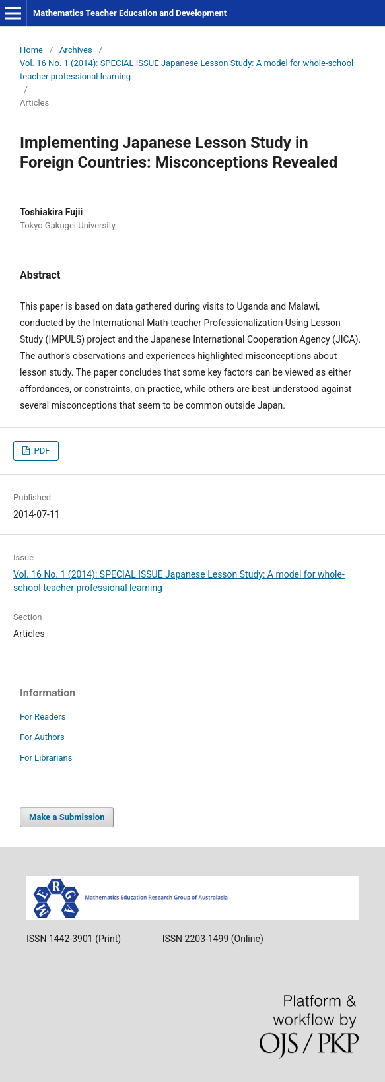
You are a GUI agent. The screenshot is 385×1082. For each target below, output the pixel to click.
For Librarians (46, 757)
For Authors (42, 737)
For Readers (43, 717)
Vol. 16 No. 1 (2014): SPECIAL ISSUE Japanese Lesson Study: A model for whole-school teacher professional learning (186, 69)
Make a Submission (66, 817)
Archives (75, 50)
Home (31, 50)
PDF (41, 451)
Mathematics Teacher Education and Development (130, 13)
